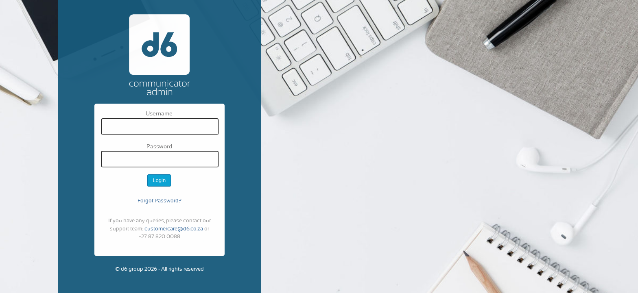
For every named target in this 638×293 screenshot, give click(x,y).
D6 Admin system (159, 53)
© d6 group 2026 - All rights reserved (159, 269)
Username (159, 114)
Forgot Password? (159, 201)
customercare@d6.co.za (173, 229)
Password (159, 147)
